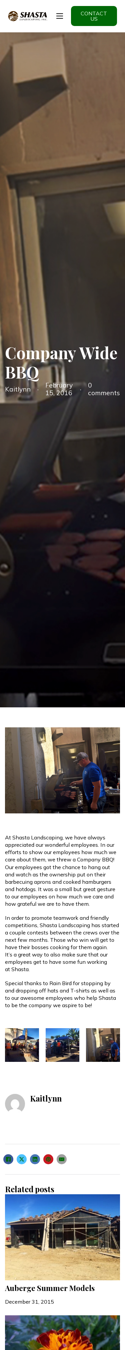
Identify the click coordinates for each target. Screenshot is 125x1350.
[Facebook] (8, 1159)
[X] (22, 1159)
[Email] (62, 1159)
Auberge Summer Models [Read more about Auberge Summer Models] (50, 1288)
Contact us (94, 16)
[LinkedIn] (35, 1159)
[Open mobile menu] (59, 16)
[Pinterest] (48, 1159)
